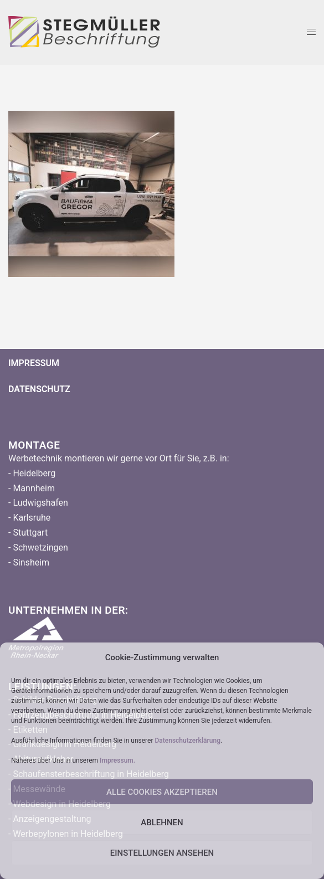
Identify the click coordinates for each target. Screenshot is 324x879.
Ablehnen (162, 822)
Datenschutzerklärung (187, 740)
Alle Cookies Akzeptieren (162, 792)
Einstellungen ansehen (162, 853)
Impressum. (117, 760)
